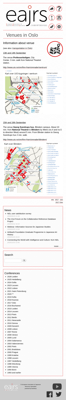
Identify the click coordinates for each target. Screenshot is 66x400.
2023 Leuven (12, 285)
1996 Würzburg (13, 364)
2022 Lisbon (12, 288)
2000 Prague (12, 352)
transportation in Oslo (22, 48)
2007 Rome (12, 332)
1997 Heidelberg (14, 361)
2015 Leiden (12, 309)
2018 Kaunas (13, 300)
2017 (57, 200)
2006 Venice (12, 335)
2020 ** (10, 294)
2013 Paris (11, 314)
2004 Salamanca (14, 341)
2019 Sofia (11, 297)
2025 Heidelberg (14, 279)
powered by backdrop (31, 388)
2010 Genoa (12, 323)
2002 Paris (11, 346)
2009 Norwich (13, 326)
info (52, 200)
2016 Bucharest (14, 306)
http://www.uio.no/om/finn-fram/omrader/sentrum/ (25, 67)
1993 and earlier (14, 373)
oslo (61, 200)
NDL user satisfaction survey (19, 213)
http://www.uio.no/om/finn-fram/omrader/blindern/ (25, 139)
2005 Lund (11, 338)
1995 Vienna (12, 367)
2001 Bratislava (13, 349)
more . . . (58, 246)
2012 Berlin (12, 317)
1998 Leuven (12, 358)
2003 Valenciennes (15, 344)
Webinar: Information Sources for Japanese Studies (29, 227)
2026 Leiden (12, 277)
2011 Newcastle (14, 320)
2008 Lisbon (12, 329)
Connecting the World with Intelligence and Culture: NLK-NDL (33, 240)
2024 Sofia (11, 282)
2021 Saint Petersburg (16, 291)
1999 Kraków (12, 355)
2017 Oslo (59, 202)
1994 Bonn (11, 370)
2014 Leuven (12, 311)
